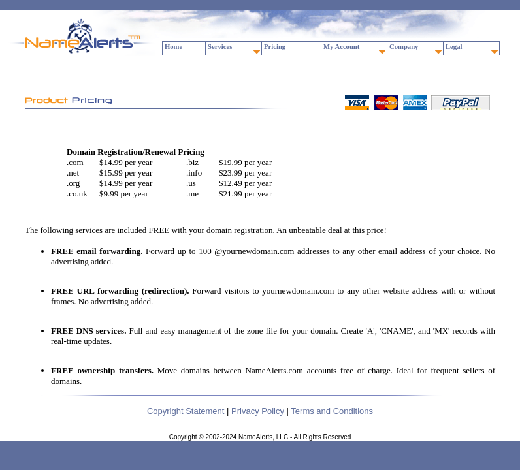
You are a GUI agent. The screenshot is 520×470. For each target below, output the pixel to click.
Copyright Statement (186, 411)
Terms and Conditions (332, 411)
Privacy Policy (257, 411)
